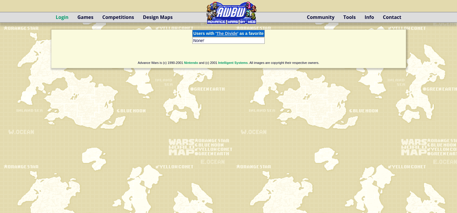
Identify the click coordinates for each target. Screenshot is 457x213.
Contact (392, 17)
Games (85, 17)
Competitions (118, 17)
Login (62, 17)
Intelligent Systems (233, 62)
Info (369, 17)
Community (320, 17)
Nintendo (191, 62)
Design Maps (158, 17)
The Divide (227, 33)
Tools (349, 17)
